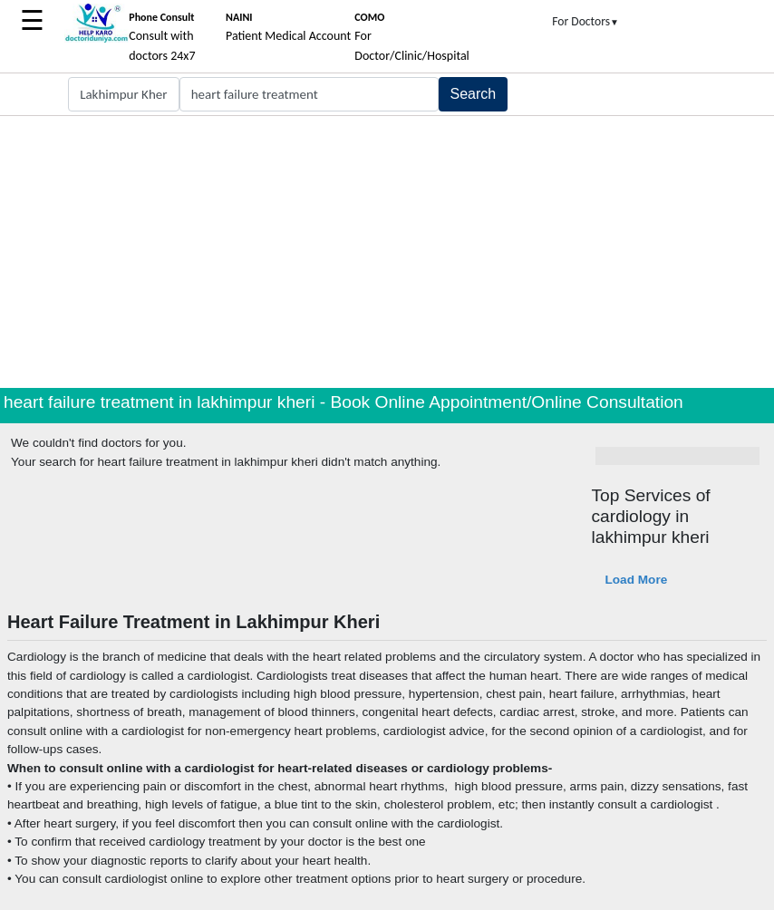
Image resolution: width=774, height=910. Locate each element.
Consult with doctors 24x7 (162, 37)
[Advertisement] (387, 252)
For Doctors (585, 21)
